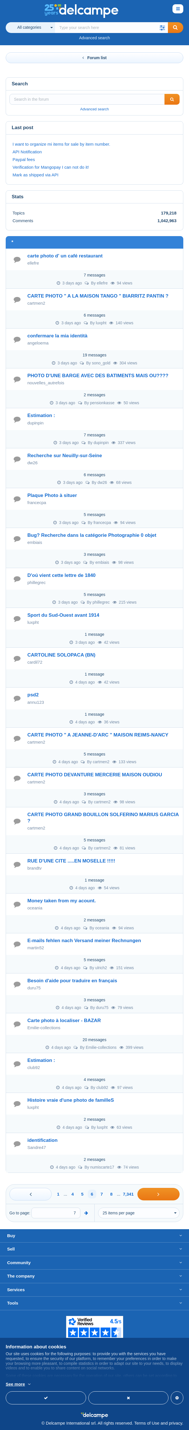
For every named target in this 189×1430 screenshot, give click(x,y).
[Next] (158, 1194)
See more (15, 1384)
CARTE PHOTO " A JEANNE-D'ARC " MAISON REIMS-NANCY (97, 735)
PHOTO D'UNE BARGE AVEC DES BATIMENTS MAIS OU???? (97, 375)
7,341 (128, 1194)
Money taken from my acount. (61, 900)
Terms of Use (146, 1423)
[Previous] (30, 1194)
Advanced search (94, 38)
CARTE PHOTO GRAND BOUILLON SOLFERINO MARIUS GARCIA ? (103, 818)
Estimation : (41, 415)
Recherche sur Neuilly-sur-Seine (64, 455)
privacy (175, 1423)
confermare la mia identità (57, 336)
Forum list (94, 57)
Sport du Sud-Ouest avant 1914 (63, 615)
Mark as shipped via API (35, 174)
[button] (162, 27)
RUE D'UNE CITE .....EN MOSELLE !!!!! (71, 861)
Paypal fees (24, 159)
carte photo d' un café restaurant (65, 256)
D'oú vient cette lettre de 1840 (61, 575)
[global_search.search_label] (111, 27)
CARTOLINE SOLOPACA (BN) (61, 655)
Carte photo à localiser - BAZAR (64, 1020)
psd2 (33, 695)
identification (42, 1140)
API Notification (27, 151)
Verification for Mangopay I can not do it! (51, 167)
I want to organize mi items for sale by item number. (61, 144)
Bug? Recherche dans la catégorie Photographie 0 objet (91, 535)
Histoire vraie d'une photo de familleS (70, 1100)
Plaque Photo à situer (52, 495)
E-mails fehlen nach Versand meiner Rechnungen (84, 940)
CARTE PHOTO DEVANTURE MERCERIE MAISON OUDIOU (94, 774)
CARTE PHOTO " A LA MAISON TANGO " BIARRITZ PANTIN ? (97, 296)
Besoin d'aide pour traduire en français (72, 980)
